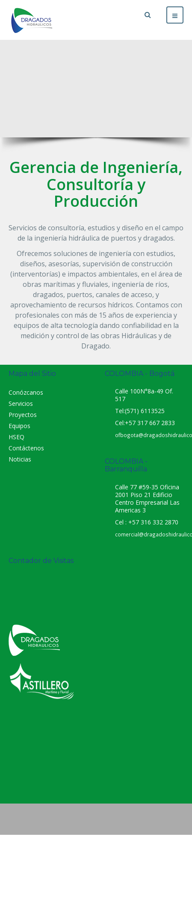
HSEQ (16, 437)
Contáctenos (26, 448)
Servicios (21, 403)
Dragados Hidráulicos (96, 754)
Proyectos (23, 415)
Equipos (19, 426)
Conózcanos (26, 392)
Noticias (20, 459)
